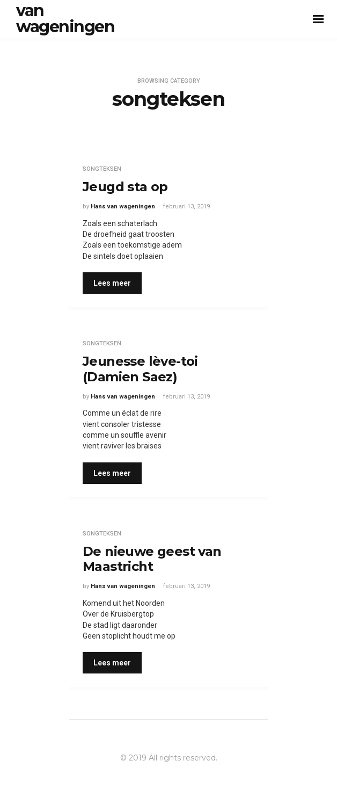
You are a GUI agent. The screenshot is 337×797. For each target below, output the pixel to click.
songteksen (102, 169)
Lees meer (112, 283)
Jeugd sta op (125, 186)
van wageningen (65, 19)
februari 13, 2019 (186, 206)
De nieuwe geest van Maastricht (152, 559)
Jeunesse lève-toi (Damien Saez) (140, 369)
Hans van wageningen (123, 206)
